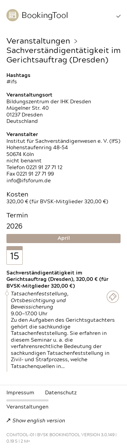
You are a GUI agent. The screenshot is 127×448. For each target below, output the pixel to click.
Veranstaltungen (38, 41)
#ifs (11, 81)
